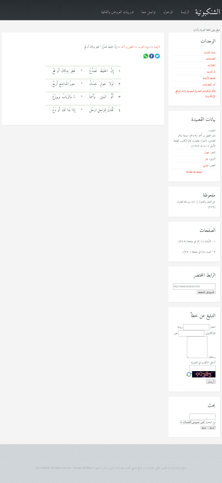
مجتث (206, 152)
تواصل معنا (148, 12)
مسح (204, 427)
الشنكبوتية (207, 12)
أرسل (211, 427)
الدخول (168, 12)
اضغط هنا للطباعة (194, 171)
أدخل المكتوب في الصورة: (203, 362)
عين (206, 158)
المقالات (211, 65)
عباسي (205, 165)
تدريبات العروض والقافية (117, 12)
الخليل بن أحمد (127, 47)
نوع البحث (210, 422)
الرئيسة (185, 12)
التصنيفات (210, 58)
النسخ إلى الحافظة (206, 292)
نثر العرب (211, 71)
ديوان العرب (144, 47)
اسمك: (212, 327)
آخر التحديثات (209, 84)
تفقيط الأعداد (209, 78)
